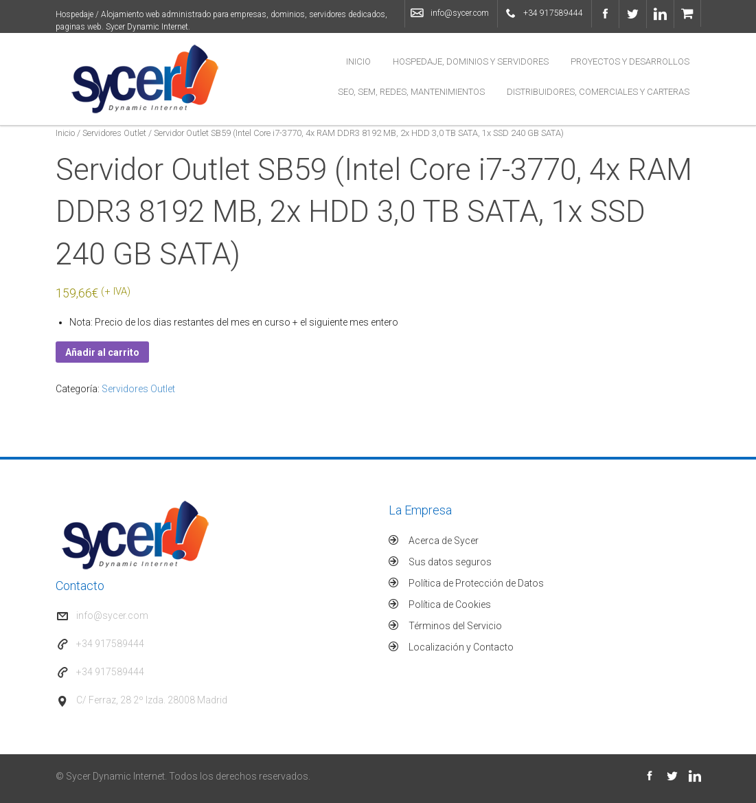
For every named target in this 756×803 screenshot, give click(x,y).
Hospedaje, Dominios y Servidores (471, 61)
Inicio (358, 61)
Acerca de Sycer (444, 540)
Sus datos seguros (450, 561)
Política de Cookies (450, 604)
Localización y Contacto (461, 647)
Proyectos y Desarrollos (630, 61)
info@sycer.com (460, 13)
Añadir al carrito (102, 352)
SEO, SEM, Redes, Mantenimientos (411, 92)
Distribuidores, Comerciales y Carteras (598, 92)
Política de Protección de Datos (476, 583)
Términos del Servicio (455, 625)
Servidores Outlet (114, 133)
